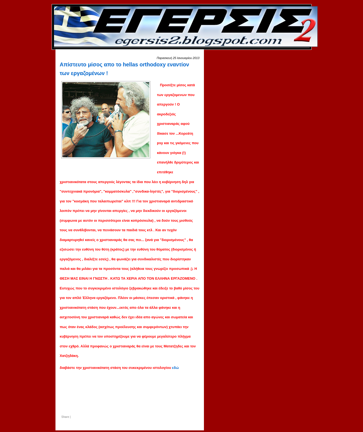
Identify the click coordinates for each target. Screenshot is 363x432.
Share (65, 416)
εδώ (175, 368)
